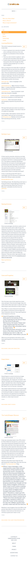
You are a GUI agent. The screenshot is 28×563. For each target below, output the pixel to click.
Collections (6, 32)
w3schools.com (5, 95)
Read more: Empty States (8, 404)
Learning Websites (7, 43)
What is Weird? (7, 20)
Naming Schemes (6, 204)
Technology (6, 38)
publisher (4, 188)
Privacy (14, 549)
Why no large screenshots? (10, 22)
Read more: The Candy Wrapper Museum (12, 520)
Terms (14, 546)
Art (3, 30)
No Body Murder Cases (7, 179)
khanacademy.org (6, 85)
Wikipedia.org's (7, 117)
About (14, 543)
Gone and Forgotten (7, 275)
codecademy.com (5, 91)
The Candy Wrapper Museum (10, 415)
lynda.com (4, 99)
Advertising (14, 552)
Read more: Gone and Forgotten (10, 348)
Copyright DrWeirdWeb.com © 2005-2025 (14, 538)
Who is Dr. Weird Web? (9, 18)
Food (4, 34)
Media (4, 36)
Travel (4, 40)
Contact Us (14, 555)
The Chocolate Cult (11, 464)
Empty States (5, 359)
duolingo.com (5, 81)
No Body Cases (5, 134)
